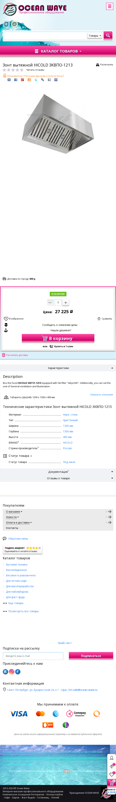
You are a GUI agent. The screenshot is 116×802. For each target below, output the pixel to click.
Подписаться (91, 656)
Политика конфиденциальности (89, 770)
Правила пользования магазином (43, 770)
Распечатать (106, 64)
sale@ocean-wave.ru (85, 690)
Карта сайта (15, 770)
